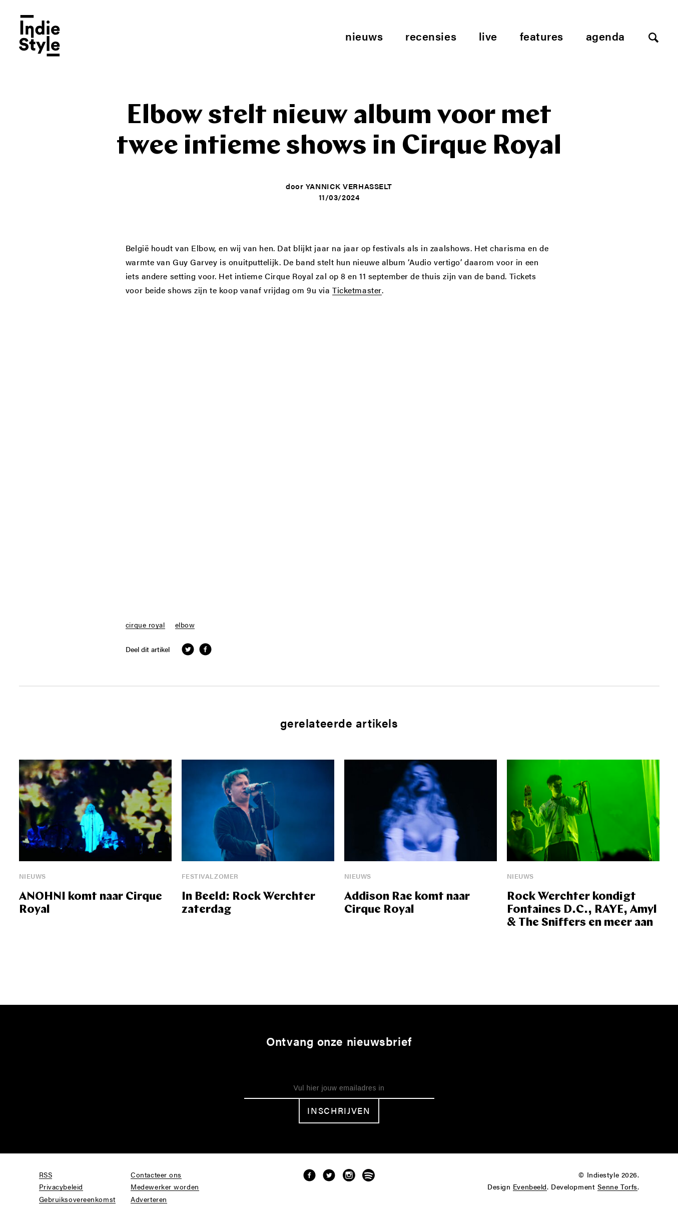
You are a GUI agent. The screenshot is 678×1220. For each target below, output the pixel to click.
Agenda (605, 36)
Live (488, 36)
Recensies (430, 36)
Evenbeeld (530, 1187)
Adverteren (149, 1199)
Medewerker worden (165, 1187)
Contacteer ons (156, 1175)
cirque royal (145, 625)
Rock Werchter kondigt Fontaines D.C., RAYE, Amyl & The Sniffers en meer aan (582, 910)
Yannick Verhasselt (349, 186)
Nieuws (364, 36)
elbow (185, 625)
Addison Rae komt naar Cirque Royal (407, 903)
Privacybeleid (61, 1187)
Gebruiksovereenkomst (77, 1199)
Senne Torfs (617, 1187)
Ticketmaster (357, 290)
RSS (46, 1175)
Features (541, 36)
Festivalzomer (210, 876)
